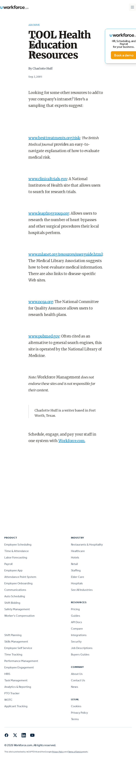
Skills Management (16, 641)
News (74, 686)
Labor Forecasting (15, 557)
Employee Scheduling (17, 544)
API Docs (76, 622)
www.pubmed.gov (43, 336)
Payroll (8, 564)
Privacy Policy (79, 712)
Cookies (76, 706)
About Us (77, 674)
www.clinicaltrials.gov (47, 179)
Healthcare (78, 551)
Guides (75, 615)
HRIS (7, 674)
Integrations (79, 635)
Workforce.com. (71, 440)
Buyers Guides (80, 654)
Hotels (75, 557)
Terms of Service (75, 751)
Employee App (13, 570)
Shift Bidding (12, 602)
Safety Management (17, 609)
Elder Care (77, 577)
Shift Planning (13, 635)
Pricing (75, 609)
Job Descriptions (82, 648)
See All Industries (82, 590)
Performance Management (21, 661)
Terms (75, 719)
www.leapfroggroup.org (48, 213)
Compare (77, 628)
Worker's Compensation (19, 615)
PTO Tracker (12, 693)
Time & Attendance (16, 551)
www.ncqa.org (40, 301)
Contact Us (78, 680)
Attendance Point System (20, 577)
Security (76, 641)
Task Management (15, 680)
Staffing (76, 570)
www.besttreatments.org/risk (54, 138)
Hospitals (77, 583)
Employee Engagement (19, 667)
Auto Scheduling (14, 596)
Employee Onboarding (18, 583)
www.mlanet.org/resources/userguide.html (65, 254)
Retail (74, 564)
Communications (15, 590)
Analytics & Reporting (17, 686)
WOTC (8, 699)
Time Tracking (13, 654)
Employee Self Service (18, 648)
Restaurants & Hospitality (87, 544)
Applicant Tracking (15, 706)
